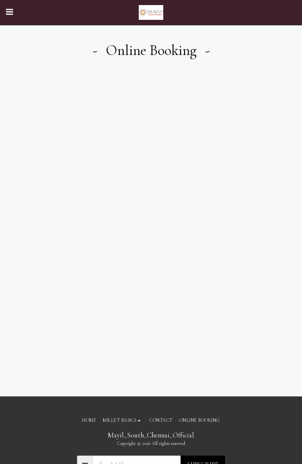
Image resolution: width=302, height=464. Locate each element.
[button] (9, 12)
